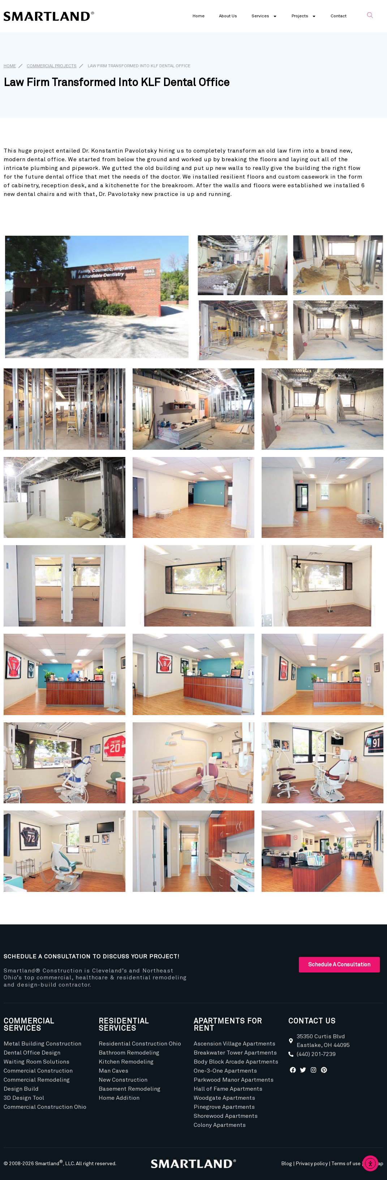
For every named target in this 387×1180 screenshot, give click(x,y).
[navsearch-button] (370, 16)
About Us (228, 16)
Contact (339, 16)
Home (199, 16)
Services (264, 16)
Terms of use (346, 1163)
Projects (304, 16)
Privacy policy (312, 1163)
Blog (286, 1163)
